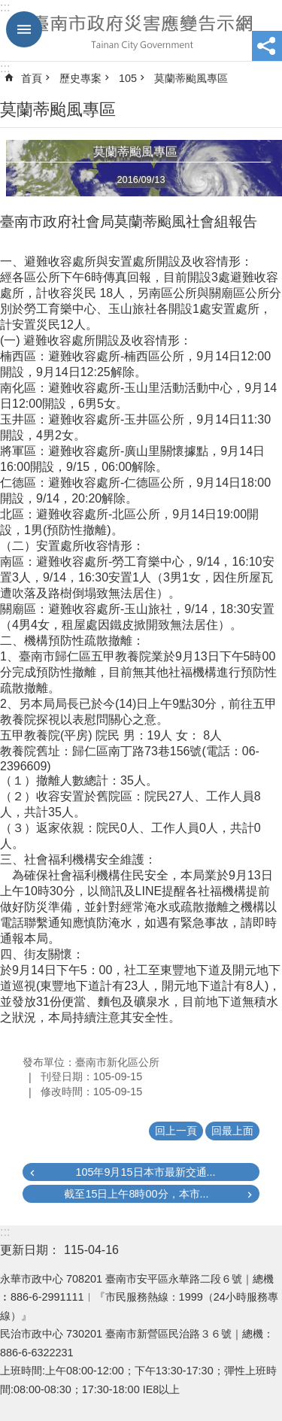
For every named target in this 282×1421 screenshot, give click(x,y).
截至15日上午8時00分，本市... (136, 1194)
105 (128, 78)
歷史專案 (80, 78)
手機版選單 (24, 29)
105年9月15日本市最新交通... (145, 1172)
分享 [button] (267, 46)
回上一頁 (176, 1131)
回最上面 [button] (232, 1131)
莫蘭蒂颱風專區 (191, 78)
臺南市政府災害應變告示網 (141, 31)
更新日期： (30, 1249)
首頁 (31, 78)
